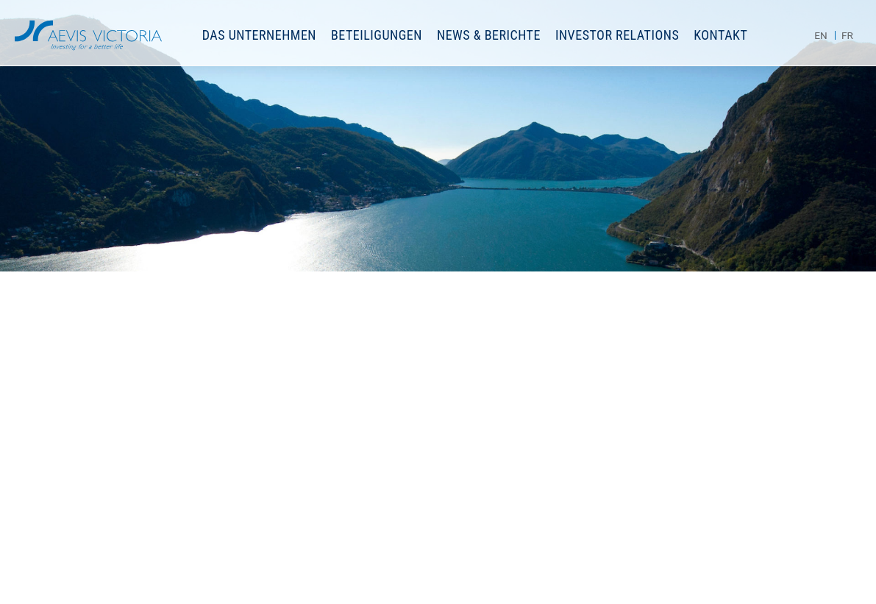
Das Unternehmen (259, 35)
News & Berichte (489, 35)
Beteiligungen (376, 35)
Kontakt (720, 35)
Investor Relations (617, 35)
